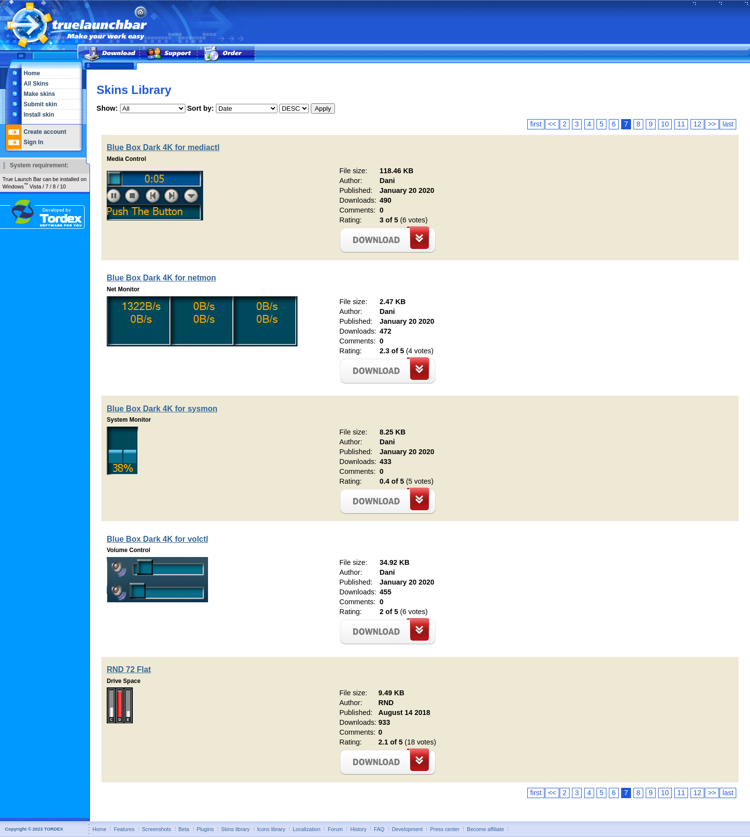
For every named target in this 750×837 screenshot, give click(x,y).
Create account (45, 131)
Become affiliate (485, 829)
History (358, 829)
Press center (444, 829)
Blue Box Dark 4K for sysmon (162, 408)
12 (697, 124)
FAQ (379, 829)
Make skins (39, 94)
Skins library (235, 829)
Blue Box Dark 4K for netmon (161, 278)
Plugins (205, 829)
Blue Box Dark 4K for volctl (157, 539)
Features (124, 829)
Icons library (271, 829)
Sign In (33, 142)
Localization (306, 829)
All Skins (36, 83)
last (727, 124)
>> (712, 124)
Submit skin (40, 104)
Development (407, 829)
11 (681, 124)
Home (32, 73)
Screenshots (156, 829)
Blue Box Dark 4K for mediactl (163, 147)
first (535, 124)
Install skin (39, 114)
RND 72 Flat (129, 669)
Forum (335, 829)
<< (552, 124)
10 (665, 124)
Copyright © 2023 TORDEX (34, 829)
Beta (184, 829)
